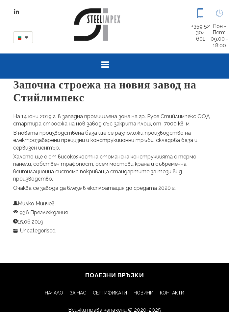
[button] (23, 37)
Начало (54, 292)
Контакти (172, 292)
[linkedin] (16, 11)
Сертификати (110, 292)
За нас (78, 292)
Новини (143, 292)
